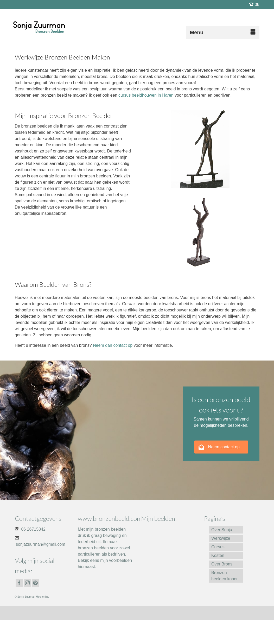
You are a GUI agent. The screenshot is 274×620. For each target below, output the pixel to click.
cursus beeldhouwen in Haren (146, 95)
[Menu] (222, 32)
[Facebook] (19, 583)
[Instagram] (27, 583)
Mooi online (42, 596)
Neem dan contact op (112, 345)
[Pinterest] (35, 583)
